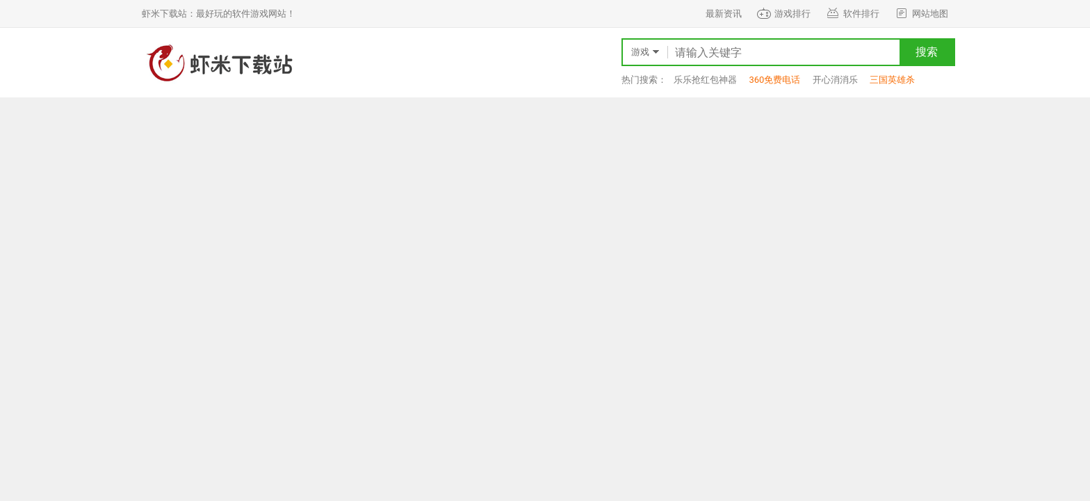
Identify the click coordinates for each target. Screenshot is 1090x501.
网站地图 (920, 13)
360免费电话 (774, 79)
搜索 (927, 51)
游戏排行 (783, 13)
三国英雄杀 (892, 79)
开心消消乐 (835, 79)
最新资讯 (724, 13)
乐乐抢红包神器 (705, 79)
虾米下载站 (218, 63)
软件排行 (851, 13)
